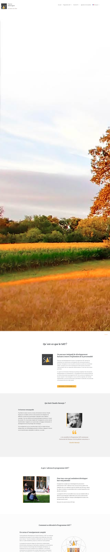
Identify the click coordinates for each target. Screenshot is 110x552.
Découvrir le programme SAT (67, 386)
